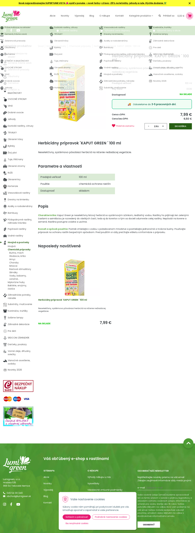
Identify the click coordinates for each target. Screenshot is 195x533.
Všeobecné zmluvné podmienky (104, 489)
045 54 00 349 (15, 493)
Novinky (65, 15)
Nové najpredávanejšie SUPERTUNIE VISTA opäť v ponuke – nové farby (59, 3)
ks (157, 126)
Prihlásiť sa (168, 15)
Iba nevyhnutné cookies (77, 523)
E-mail (141, 487)
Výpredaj (79, 15)
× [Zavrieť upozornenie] (189, 3)
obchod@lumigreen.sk (19, 496)
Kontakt (48, 502)
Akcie (52, 15)
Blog (46, 496)
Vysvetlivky (93, 483)
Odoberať (148, 524)
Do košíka (180, 126)
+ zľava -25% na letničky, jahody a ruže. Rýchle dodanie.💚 (133, 3)
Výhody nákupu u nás (99, 477)
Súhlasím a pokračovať (77, 517)
